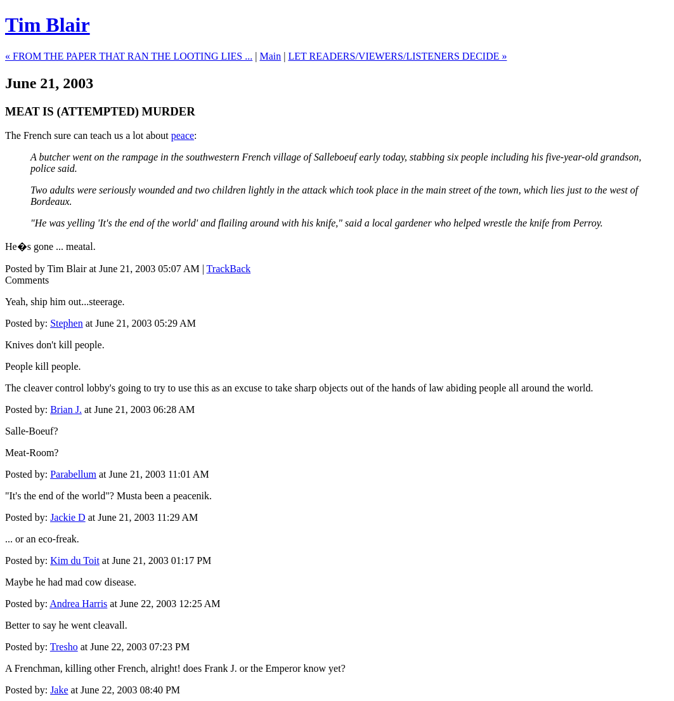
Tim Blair (47, 24)
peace (182, 135)
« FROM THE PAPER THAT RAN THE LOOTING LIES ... (128, 56)
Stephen (66, 323)
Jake (59, 690)
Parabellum (73, 474)
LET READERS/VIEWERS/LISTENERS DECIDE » (397, 56)
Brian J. (66, 409)
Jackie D (68, 517)
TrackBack (229, 268)
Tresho (64, 646)
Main (270, 56)
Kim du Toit (75, 560)
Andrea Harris (78, 603)
